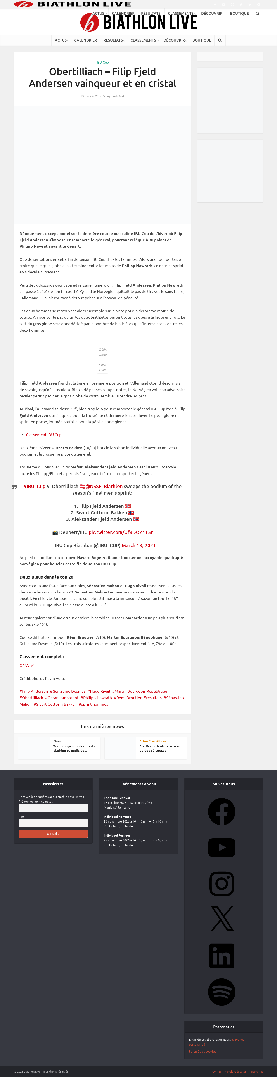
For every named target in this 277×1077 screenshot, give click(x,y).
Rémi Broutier (129, 697)
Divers (57, 741)
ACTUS (61, 40)
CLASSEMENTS (143, 40)
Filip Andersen (35, 691)
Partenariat (256, 1071)
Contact (217, 1071)
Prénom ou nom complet (36, 801)
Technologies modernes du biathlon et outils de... (74, 748)
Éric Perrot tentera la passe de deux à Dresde (161, 748)
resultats (154, 697)
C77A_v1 (27, 665)
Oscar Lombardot (63, 697)
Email (22, 817)
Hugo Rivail (100, 691)
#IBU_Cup (34, 486)
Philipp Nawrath (97, 697)
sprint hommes (94, 704)
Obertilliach (32, 697)
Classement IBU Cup (44, 434)
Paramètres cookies (202, 1051)
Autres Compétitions (153, 741)
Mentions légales (235, 1071)
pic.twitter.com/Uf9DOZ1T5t (121, 532)
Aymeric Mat (116, 96)
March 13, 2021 (139, 545)
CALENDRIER (85, 40)
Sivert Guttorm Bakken (56, 704)
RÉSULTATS (113, 40)
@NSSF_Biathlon (104, 486)
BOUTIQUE (201, 40)
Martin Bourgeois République (141, 691)
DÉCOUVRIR (174, 40)
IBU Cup (102, 62)
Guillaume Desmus (68, 691)
